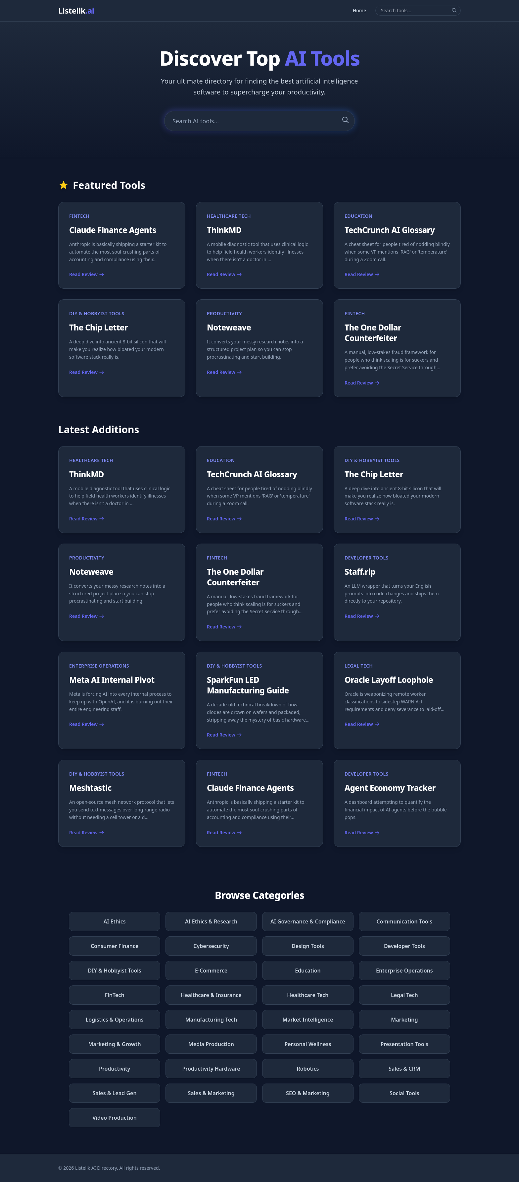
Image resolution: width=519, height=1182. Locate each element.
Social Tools (404, 1093)
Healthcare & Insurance (211, 995)
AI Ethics (115, 921)
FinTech (114, 995)
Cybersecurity (211, 946)
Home (359, 10)
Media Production (211, 1044)
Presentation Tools (405, 1044)
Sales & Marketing (211, 1093)
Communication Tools (405, 921)
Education (308, 970)
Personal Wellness (308, 1044)
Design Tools (308, 946)
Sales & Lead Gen (115, 1093)
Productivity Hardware (211, 1068)
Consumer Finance (115, 946)
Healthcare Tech (307, 995)
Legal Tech (404, 995)
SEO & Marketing (308, 1093)
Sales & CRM (404, 1068)
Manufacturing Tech (211, 1019)
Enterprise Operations (404, 970)
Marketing (404, 1019)
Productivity (114, 1068)
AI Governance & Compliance (307, 921)
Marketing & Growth (114, 1044)
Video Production (114, 1117)
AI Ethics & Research (211, 921)
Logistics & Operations (115, 1019)
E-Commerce (211, 970)
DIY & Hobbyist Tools (114, 970)
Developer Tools (404, 946)
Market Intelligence (307, 1019)
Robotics (308, 1068)
